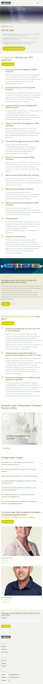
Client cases (4, 652)
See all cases (15, 304)
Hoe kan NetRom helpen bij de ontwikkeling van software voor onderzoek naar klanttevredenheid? (19, 502)
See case (5, 304)
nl (32, 3)
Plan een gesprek (8, 521)
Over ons (3, 660)
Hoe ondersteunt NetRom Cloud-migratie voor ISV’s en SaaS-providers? (18, 470)
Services (3, 646)
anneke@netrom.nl (6, 562)
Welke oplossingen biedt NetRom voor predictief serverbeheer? (19, 476)
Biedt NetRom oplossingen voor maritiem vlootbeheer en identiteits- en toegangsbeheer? (17, 496)
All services (6, 448)
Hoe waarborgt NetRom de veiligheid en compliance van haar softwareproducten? (18, 482)
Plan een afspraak (8, 64)
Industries (4, 26)
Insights (3, 663)
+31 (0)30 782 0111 (8, 560)
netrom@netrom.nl (13, 674)
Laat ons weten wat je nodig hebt (13, 48)
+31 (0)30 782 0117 (8, 600)
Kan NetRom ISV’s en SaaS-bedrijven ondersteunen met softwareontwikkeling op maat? (17, 463)
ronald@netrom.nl (5, 602)
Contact (3, 666)
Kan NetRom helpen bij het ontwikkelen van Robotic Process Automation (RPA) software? (18, 489)
